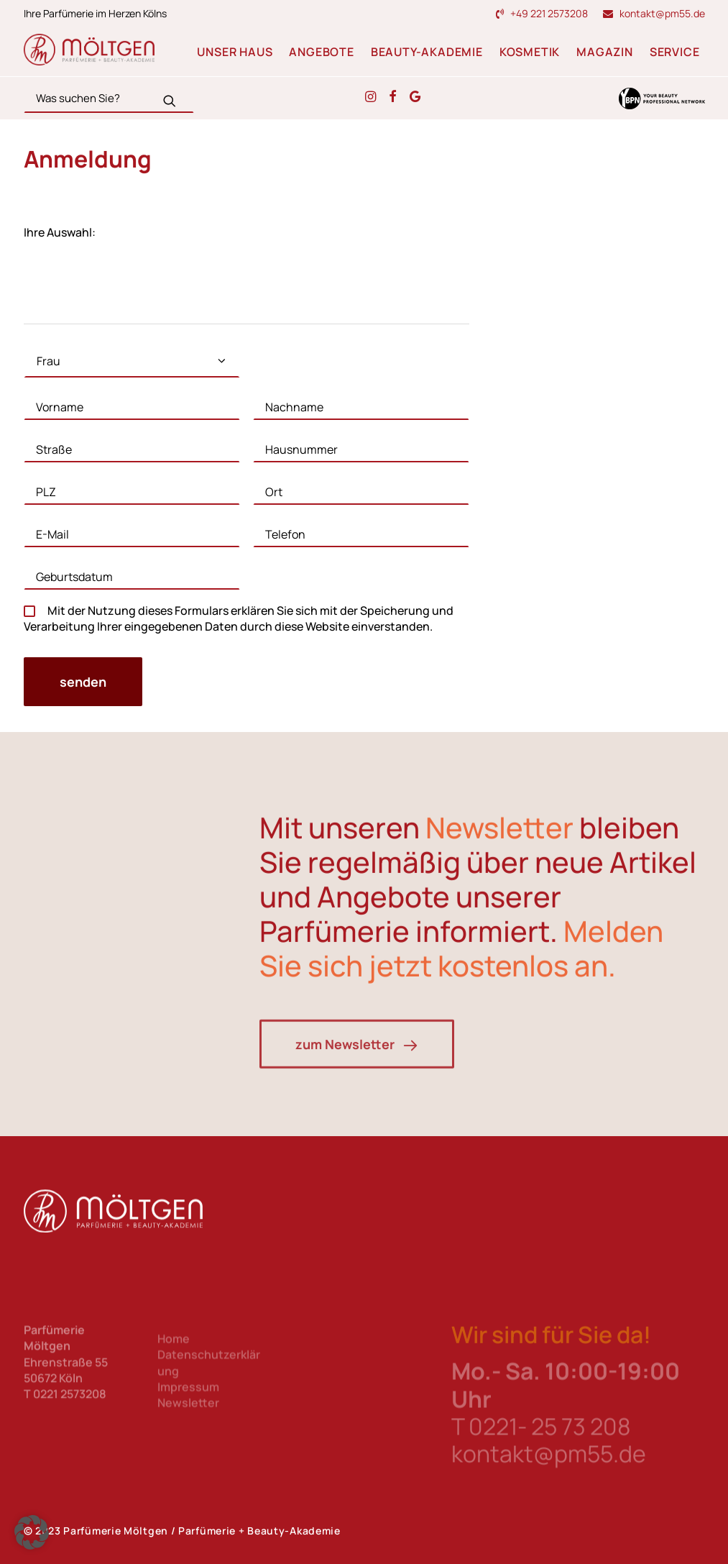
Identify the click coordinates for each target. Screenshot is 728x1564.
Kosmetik (529, 52)
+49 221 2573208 (549, 13)
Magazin (604, 52)
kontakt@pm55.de (662, 13)
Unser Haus (234, 52)
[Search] (109, 98)
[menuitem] (545, 13)
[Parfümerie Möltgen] (89, 49)
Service (675, 52)
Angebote (321, 52)
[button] (169, 100)
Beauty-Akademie (427, 52)
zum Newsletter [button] (356, 1093)
